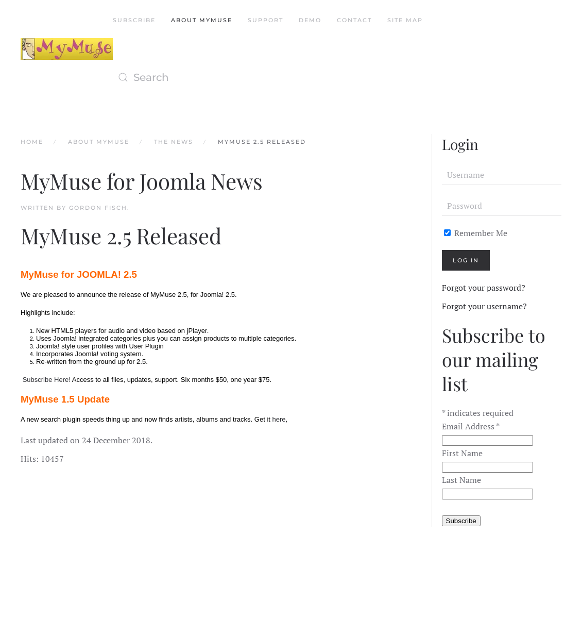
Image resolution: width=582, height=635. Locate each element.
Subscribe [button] (134, 20)
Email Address (470, 426)
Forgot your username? (484, 306)
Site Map (405, 20)
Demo (310, 20)
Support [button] (265, 20)
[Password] (502, 205)
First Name (462, 453)
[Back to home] (67, 49)
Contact (354, 20)
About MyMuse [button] (201, 20)
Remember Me (475, 233)
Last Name (461, 480)
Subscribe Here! (47, 379)
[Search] (216, 77)
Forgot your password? (483, 287)
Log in (466, 260)
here (279, 419)
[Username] (502, 174)
